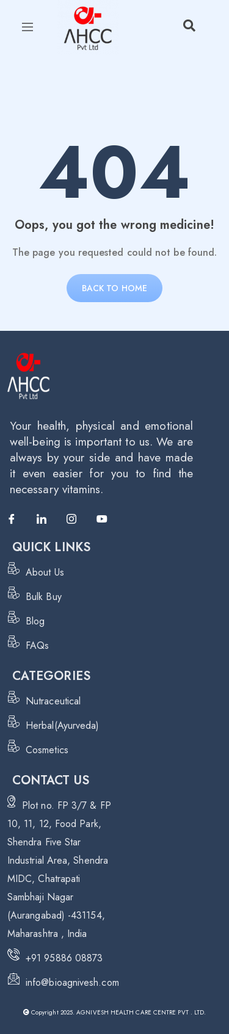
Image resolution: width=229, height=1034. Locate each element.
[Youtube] (106, 519)
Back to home (114, 288)
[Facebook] (17, 519)
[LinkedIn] (47, 519)
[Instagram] (77, 519)
